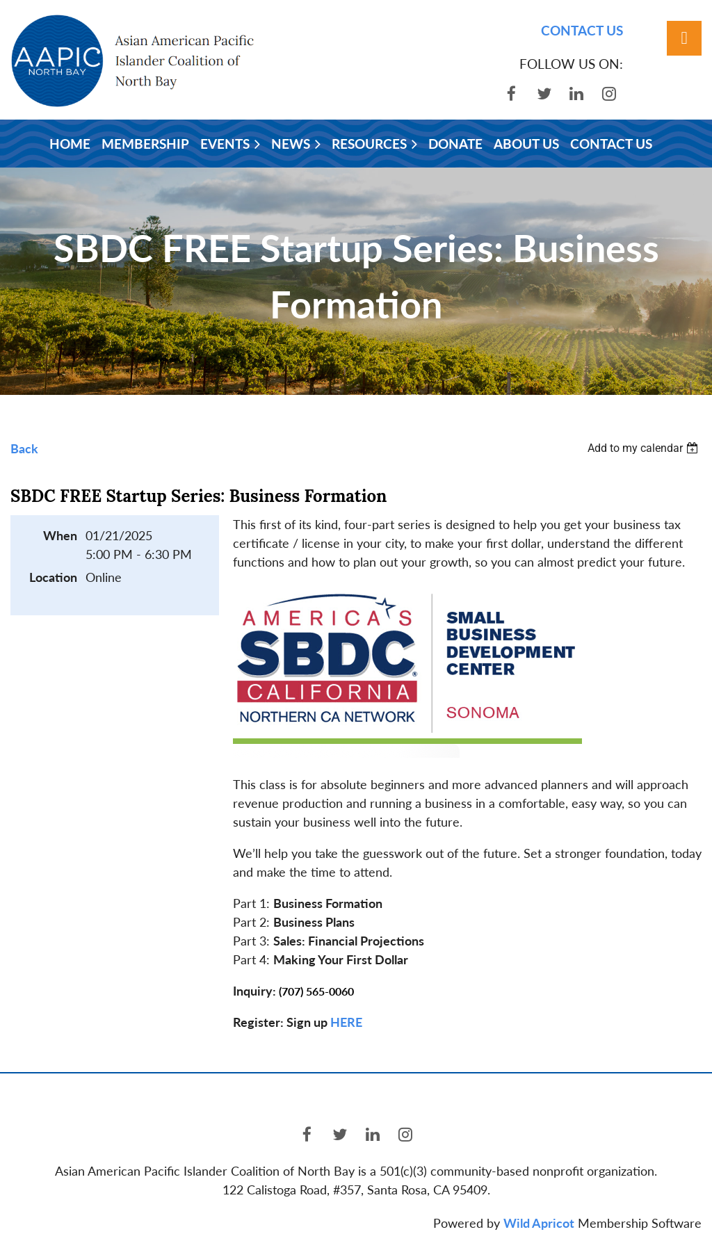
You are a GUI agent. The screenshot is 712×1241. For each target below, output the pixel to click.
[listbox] (645, 448)
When (60, 535)
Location (53, 577)
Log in (684, 38)
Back (24, 448)
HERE (346, 1022)
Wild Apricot (538, 1223)
